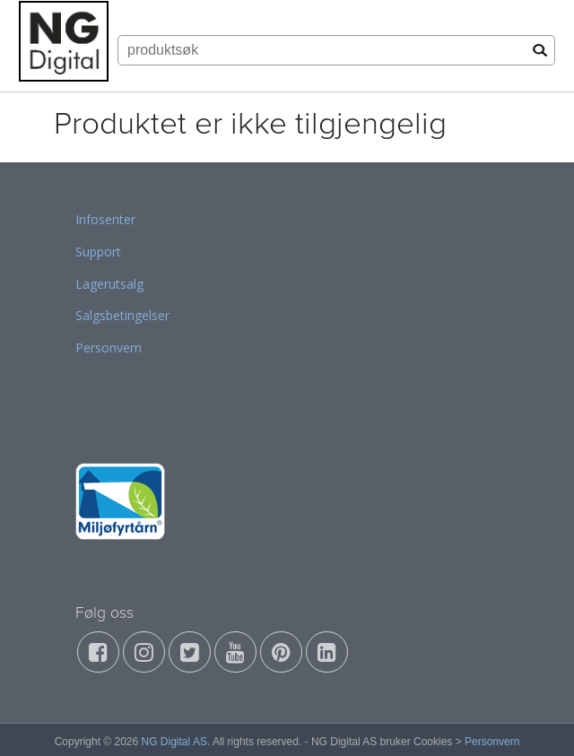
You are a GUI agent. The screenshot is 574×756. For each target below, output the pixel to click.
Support (98, 251)
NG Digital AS (174, 741)
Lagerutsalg (109, 283)
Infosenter (105, 219)
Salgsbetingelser (122, 315)
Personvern (108, 347)
